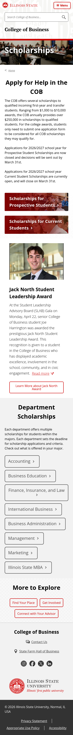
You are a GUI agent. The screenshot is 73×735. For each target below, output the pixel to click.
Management (21, 538)
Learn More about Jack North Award (37, 387)
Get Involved (51, 603)
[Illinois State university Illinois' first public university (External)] (36, 686)
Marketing (18, 552)
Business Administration (32, 523)
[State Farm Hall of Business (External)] (36, 651)
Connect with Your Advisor (36, 613)
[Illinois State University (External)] (20, 5)
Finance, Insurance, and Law (36, 490)
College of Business (27, 29)
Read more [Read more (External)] (40, 373)
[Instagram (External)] (23, 663)
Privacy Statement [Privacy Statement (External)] (34, 721)
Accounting (19, 461)
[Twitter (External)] (41, 663)
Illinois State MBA (25, 567)
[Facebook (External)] (32, 663)
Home (11, 70)
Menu (64, 5)
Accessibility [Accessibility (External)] (57, 728)
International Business (30, 509)
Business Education (27, 476)
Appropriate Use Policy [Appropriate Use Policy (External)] (23, 728)
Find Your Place (23, 603)
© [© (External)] (6, 707)
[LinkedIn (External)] (49, 663)
